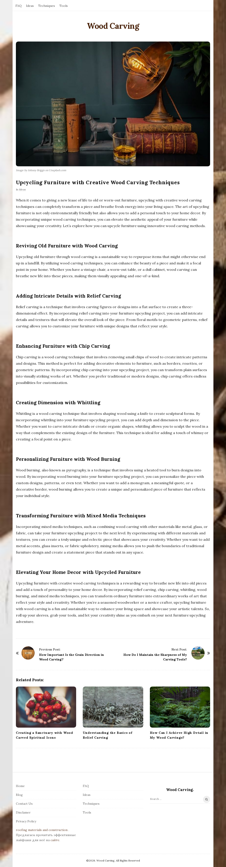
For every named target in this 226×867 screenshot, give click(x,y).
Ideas (30, 6)
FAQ (18, 6)
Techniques (46, 6)
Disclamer (23, 812)
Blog (19, 795)
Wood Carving (113, 26)
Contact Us (24, 804)
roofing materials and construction (42, 830)
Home (20, 786)
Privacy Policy (26, 821)
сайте (55, 840)
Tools (63, 6)
